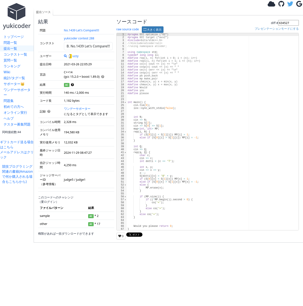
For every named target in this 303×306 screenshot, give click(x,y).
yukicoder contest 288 (79, 38)
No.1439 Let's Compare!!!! (81, 30)
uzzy (73, 56)
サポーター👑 (14, 84)
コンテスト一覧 (15, 54)
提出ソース (43, 12)
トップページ (14, 36)
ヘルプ (9, 118)
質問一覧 (10, 60)
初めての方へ (14, 106)
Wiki (7, 72)
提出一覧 (10, 48)
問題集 (9, 100)
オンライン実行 (15, 112)
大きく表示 (153, 30)
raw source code (127, 29)
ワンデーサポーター (17, 92)
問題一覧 (10, 42)
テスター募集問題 (17, 124)
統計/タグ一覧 (14, 78)
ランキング (12, 66)
